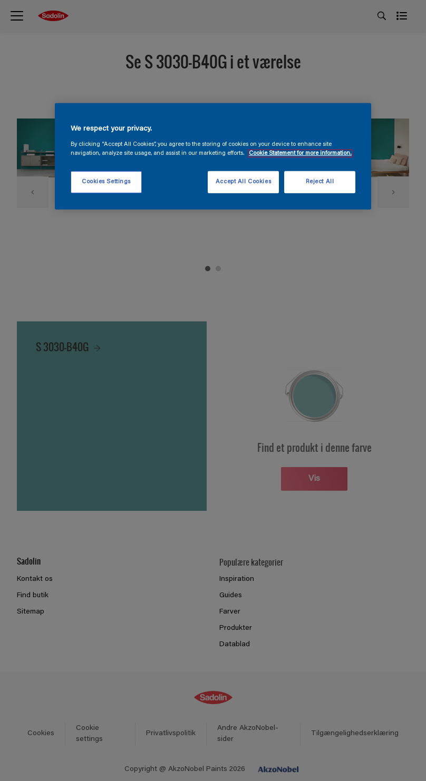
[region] (213, 156)
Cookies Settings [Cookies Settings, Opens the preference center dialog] (106, 182)
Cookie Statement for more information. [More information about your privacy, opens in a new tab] (300, 153)
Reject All (320, 182)
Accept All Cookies (243, 182)
